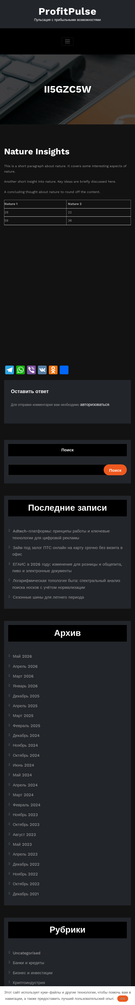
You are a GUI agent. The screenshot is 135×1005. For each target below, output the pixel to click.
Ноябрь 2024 (23, 714)
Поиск (67, 446)
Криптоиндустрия (26, 928)
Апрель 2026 (23, 644)
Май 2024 (20, 740)
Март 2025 (21, 688)
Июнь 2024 (21, 731)
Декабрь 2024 (24, 705)
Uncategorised (24, 902)
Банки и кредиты (25, 911)
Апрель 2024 (23, 749)
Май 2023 (20, 801)
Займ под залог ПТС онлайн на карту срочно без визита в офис (62, 541)
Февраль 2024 (24, 766)
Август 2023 (22, 792)
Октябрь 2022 (24, 836)
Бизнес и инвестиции (29, 919)
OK (122, 999)
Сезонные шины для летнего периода (42, 578)
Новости (19, 937)
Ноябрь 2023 (23, 775)
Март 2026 (21, 653)
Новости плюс (23, 946)
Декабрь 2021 (23, 844)
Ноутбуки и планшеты (29, 954)
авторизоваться (92, 401)
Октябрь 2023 (24, 783)
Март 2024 (21, 757)
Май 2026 (20, 636)
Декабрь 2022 (24, 818)
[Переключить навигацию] (67, 39)
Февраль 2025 (24, 696)
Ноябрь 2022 (23, 827)
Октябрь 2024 (24, 723)
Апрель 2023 (23, 809)
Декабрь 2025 (24, 671)
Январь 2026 (23, 662)
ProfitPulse (67, 10)
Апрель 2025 (23, 679)
